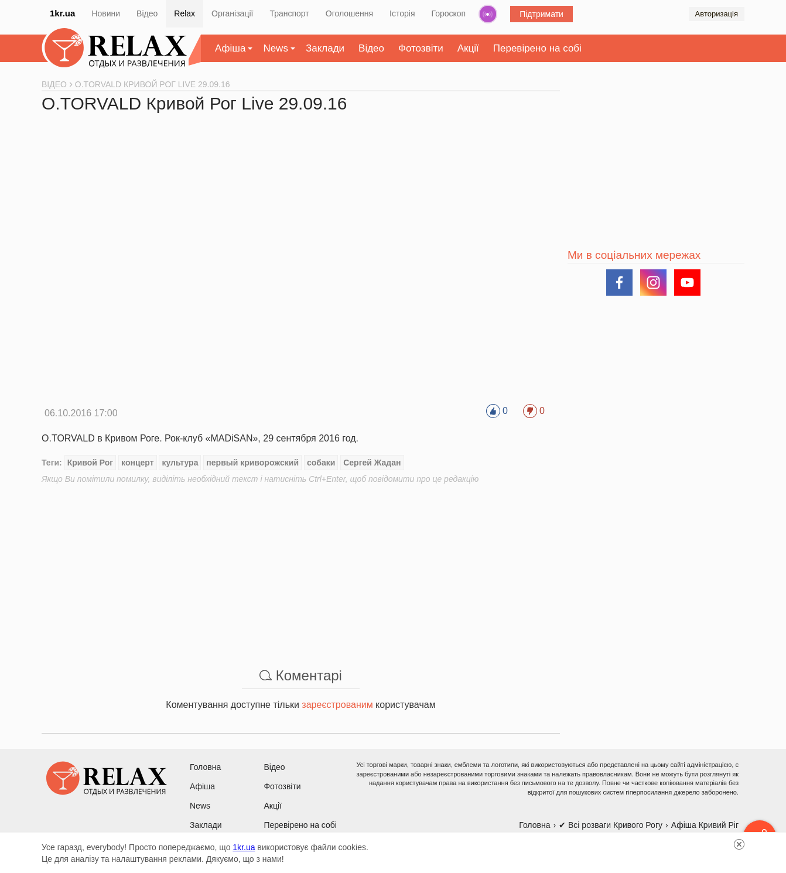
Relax (184, 13)
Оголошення (349, 13)
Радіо (488, 14)
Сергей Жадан (372, 462)
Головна (205, 767)
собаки (321, 462)
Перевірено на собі (537, 48)
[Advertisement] (301, 567)
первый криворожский (252, 462)
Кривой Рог (90, 462)
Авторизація (716, 13)
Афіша (230, 48)
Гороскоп (449, 13)
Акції (468, 48)
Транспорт (289, 13)
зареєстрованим (337, 705)
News (275, 48)
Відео (147, 13)
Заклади (325, 48)
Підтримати (541, 14)
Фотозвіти (420, 48)
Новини (105, 13)
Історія (402, 13)
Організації (232, 13)
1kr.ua (62, 13)
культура (180, 462)
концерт (137, 462)
